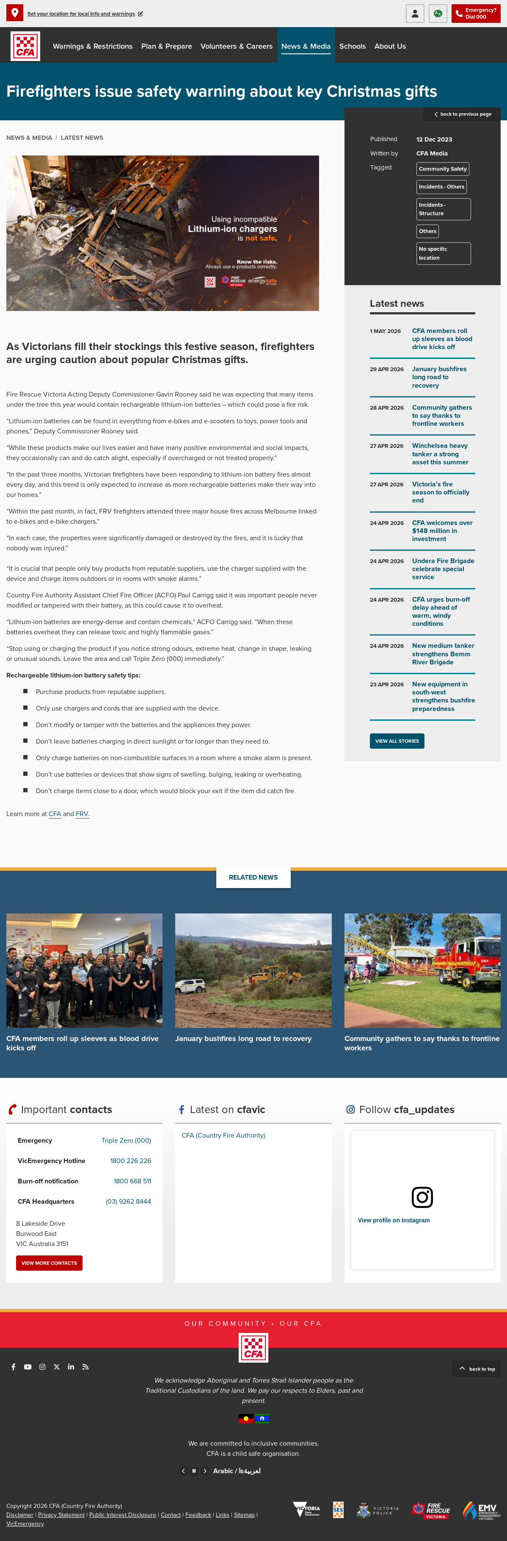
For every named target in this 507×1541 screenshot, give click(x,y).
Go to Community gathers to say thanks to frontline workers (422, 419)
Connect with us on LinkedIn (71, 1367)
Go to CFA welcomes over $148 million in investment (422, 534)
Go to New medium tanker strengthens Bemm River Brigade (422, 657)
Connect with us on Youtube (28, 1367)
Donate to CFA (490, 45)
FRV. (83, 814)
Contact (171, 1515)
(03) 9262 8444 (128, 1201)
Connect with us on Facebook (13, 1367)
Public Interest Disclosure (122, 1515)
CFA (55, 814)
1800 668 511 (132, 1181)
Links (222, 1515)
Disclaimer (19, 1515)
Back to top (482, 1369)
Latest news (397, 303)
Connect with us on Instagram (42, 1367)
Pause (194, 1471)
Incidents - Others (441, 186)
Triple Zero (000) (126, 1140)
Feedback (198, 1515)
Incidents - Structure (432, 209)
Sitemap (244, 1515)
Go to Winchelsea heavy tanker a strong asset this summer (422, 457)
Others (427, 231)
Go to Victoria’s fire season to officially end (422, 495)
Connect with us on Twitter (56, 1367)
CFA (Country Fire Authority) (223, 1135)
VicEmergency (25, 1523)
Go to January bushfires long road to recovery (422, 380)
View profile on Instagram (394, 1220)
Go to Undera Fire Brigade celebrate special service (422, 572)
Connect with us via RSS (85, 1367)
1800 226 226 (130, 1161)
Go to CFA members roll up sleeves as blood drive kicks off (422, 342)
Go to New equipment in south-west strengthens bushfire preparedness (422, 699)
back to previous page (462, 114)
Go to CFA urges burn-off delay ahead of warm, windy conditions (422, 615)
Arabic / (237, 1471)
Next (205, 1471)
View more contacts (49, 1263)
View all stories (397, 741)
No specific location (433, 253)
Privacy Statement (61, 1515)
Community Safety (443, 169)
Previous (183, 1471)
